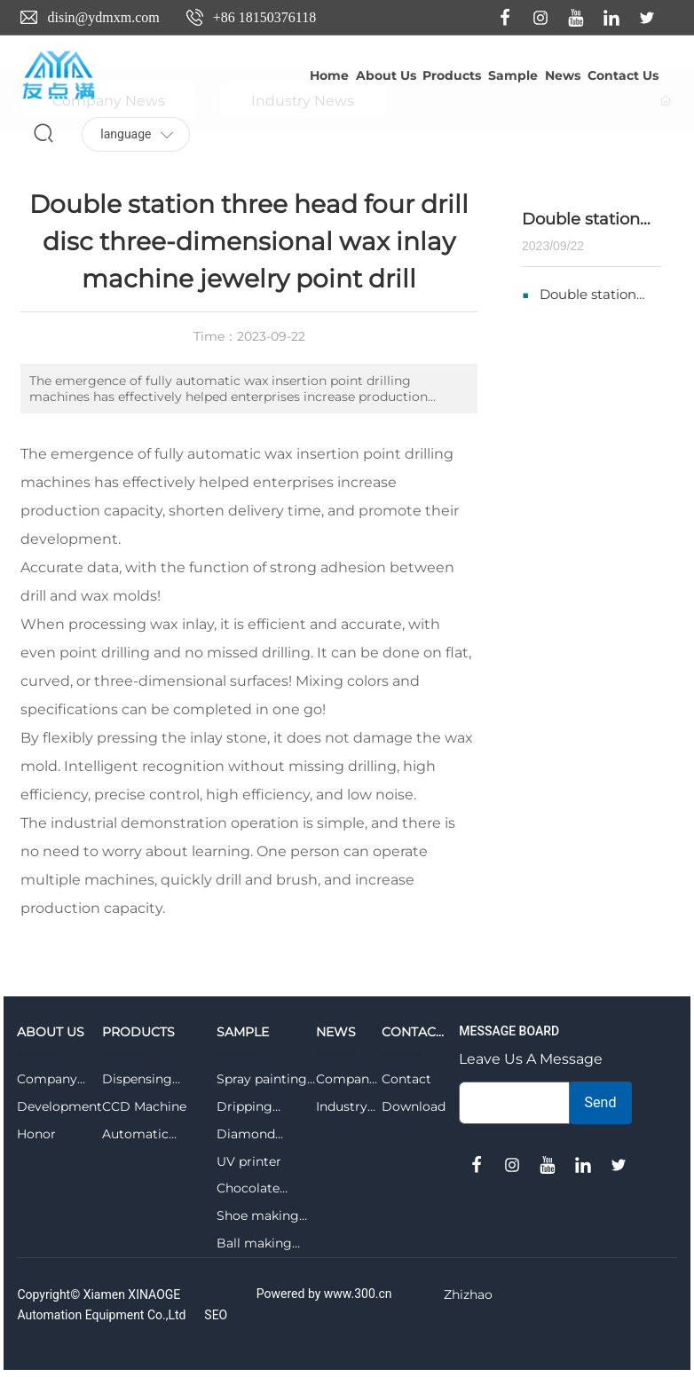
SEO (215, 1315)
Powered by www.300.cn (324, 1294)
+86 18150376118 (264, 17)
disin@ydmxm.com (103, 17)
